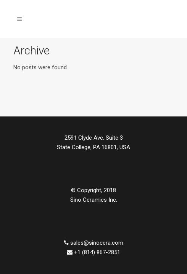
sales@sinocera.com (96, 242)
